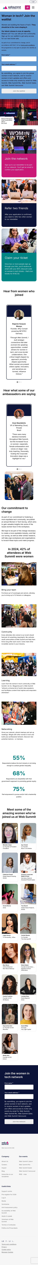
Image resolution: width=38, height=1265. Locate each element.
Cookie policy (6, 1249)
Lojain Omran (10, 927)
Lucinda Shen (28, 988)
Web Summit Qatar (25, 1168)
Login (33, 1)
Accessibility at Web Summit (9, 1212)
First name (5, 55)
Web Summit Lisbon (26, 1161)
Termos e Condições (9, 1225)
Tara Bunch (28, 898)
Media (4, 1201)
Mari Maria (10, 957)
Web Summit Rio (24, 1164)
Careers (4, 1164)
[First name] (19, 58)
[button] (33, 7)
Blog (3, 1171)
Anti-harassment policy (10, 1207)
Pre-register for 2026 (9, 1194)
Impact (4, 1168)
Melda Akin (10, 1047)
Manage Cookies (7, 1252)
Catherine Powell (10, 867)
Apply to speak (7, 1216)
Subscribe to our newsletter (7, 1175)
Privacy (4, 1247)
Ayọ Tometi (28, 837)
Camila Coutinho (10, 988)
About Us (5, 1161)
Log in (4, 1198)
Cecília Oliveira (28, 927)
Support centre (7, 1191)
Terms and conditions (9, 1244)
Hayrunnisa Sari (10, 1018)
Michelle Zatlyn (10, 837)
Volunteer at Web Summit (7, 1220)
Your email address (8, 64)
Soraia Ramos (10, 898)
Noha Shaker (28, 957)
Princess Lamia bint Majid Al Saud (28, 867)
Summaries (5, 1204)
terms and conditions (28, 45)
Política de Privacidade (9, 1228)
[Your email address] (19, 68)
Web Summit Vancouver (27, 1171)
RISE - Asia (23, 1174)
